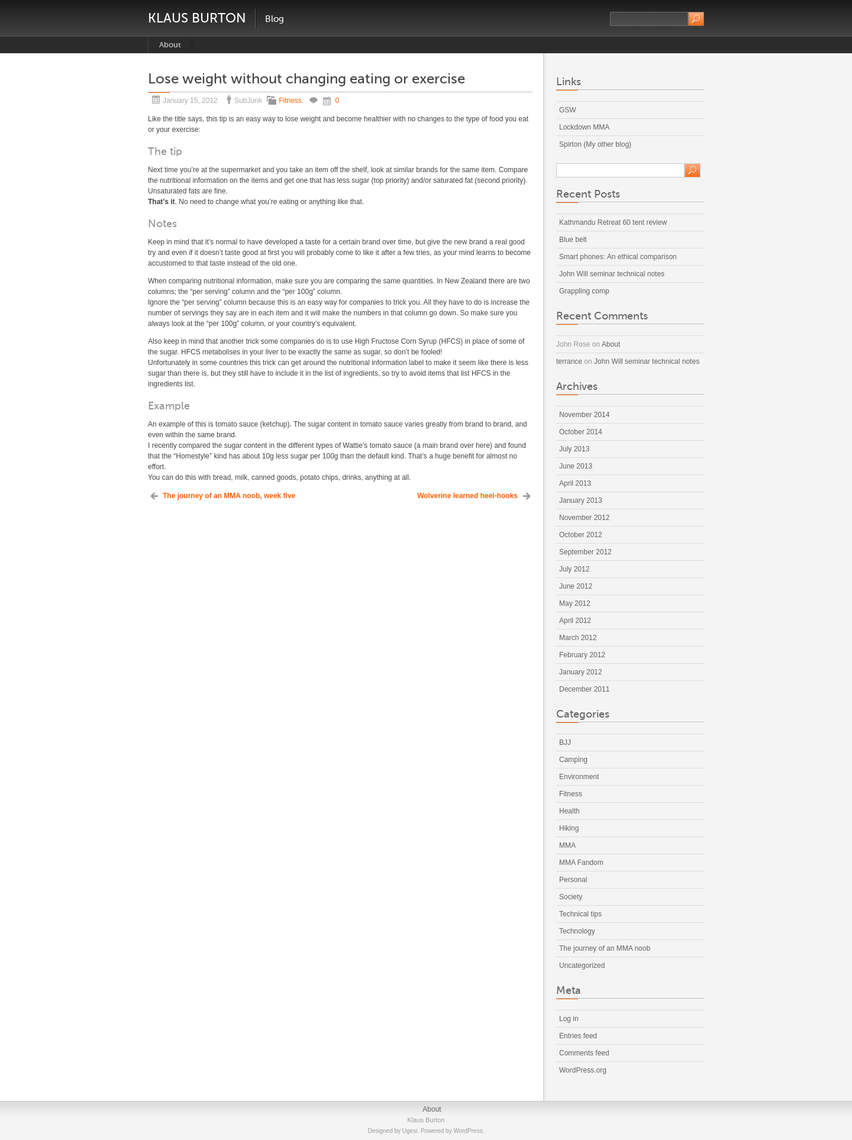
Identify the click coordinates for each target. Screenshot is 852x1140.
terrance (569, 361)
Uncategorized (582, 965)
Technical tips (580, 914)
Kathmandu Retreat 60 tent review (613, 222)
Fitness (290, 100)
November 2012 (584, 518)
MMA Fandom (581, 862)
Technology (577, 931)
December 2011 (584, 689)
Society (570, 897)
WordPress (467, 1131)
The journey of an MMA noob (604, 948)
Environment (579, 777)
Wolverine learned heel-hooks (467, 496)
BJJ (565, 742)
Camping (573, 759)
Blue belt (573, 239)
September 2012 (585, 552)
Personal (573, 880)
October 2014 (580, 432)
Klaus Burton (197, 18)
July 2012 (574, 569)
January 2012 (580, 672)
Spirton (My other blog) (595, 144)
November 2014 (584, 415)
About (170, 44)
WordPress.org (582, 1070)
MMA (567, 845)
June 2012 (575, 586)
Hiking (569, 828)
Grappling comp (584, 291)
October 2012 (580, 535)
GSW (567, 110)
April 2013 (575, 483)
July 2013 (574, 449)
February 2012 (582, 655)
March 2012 (577, 638)
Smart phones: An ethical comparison (618, 257)
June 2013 (575, 466)
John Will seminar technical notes (611, 274)
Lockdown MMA (584, 127)
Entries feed (578, 1036)
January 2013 (580, 500)
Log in (569, 1019)
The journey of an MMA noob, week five (229, 496)
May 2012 (574, 603)
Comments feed (584, 1053)
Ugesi (410, 1131)
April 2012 (575, 620)
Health (569, 811)
